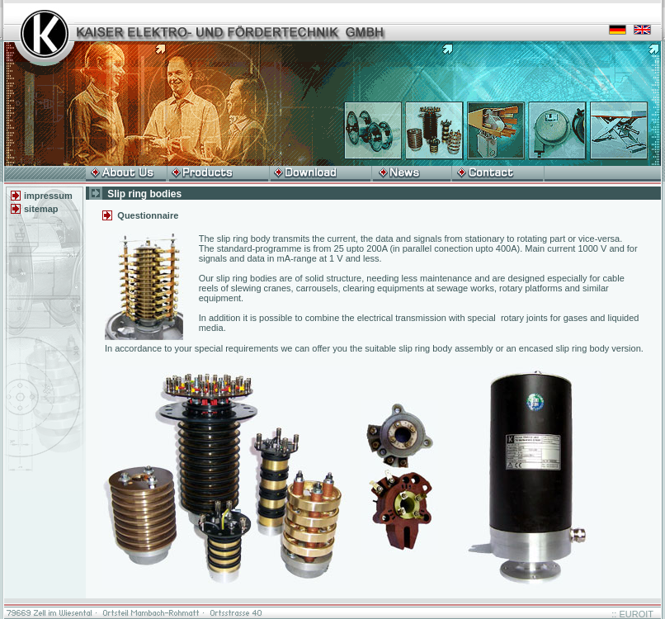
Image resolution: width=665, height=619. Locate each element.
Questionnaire (147, 215)
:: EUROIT (632, 614)
